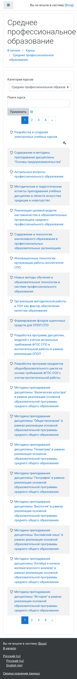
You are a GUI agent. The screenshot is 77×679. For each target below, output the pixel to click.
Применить (18, 112)
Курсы (30, 50)
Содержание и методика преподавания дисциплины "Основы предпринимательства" (37, 157)
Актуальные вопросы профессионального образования (38, 174)
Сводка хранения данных (21, 673)
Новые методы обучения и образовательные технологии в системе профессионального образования (37, 284)
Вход (69, 5)
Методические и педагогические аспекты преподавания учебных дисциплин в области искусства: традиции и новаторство (38, 193)
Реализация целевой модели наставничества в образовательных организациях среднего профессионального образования (40, 217)
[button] (32, 112)
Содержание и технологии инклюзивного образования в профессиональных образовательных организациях (37, 241)
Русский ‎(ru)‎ (12, 656)
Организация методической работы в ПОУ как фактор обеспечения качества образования (40, 305)
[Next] (52, 120)
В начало (13, 50)
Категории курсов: (20, 79)
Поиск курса (16, 97)
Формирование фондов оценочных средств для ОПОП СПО (39, 323)
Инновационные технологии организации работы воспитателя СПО (38, 262)
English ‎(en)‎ (14, 665)
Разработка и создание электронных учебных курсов (35, 134)
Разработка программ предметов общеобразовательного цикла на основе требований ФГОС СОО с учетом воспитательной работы (38, 371)
